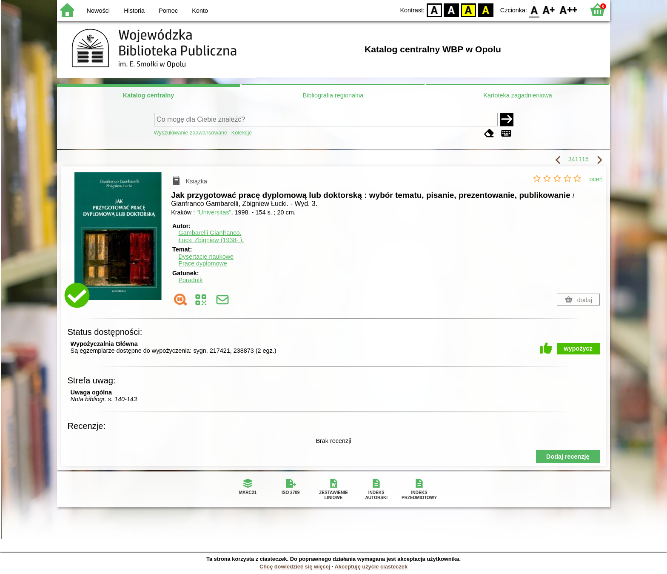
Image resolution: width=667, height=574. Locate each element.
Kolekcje (241, 132)
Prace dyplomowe (202, 263)
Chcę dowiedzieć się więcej (294, 566)
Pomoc (168, 10)
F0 (534, 9)
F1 (549, 9)
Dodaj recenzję (568, 456)
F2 (568, 9)
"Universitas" (214, 212)
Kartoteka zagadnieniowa (517, 95)
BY (485, 9)
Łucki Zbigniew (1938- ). (211, 240)
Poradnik (190, 280)
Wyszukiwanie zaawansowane (191, 132)
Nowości (98, 10)
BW (451, 9)
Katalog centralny (148, 95)
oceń (596, 179)
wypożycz (578, 348)
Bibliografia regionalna (333, 95)
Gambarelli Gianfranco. (209, 232)
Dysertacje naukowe (206, 256)
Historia (134, 10)
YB (468, 9)
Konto (200, 10)
